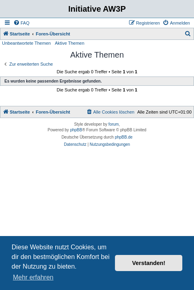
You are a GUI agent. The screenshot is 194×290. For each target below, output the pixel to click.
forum (113, 124)
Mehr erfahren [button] (33, 277)
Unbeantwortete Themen (26, 43)
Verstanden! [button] (148, 263)
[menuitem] (21, 23)
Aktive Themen (69, 43)
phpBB (76, 130)
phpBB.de (124, 137)
